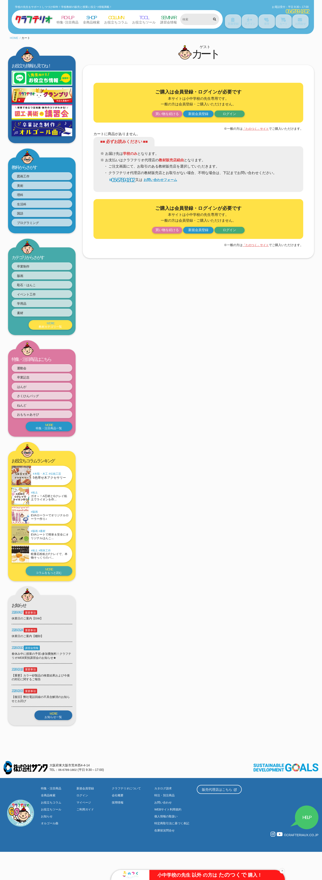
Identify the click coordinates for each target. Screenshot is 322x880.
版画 (22, 281)
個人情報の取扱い (166, 844)
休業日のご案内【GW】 (28, 643)
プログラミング (31, 226)
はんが (24, 399)
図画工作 (26, 174)
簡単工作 (47, 573)
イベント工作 (29, 301)
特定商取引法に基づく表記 (173, 851)
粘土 (37, 509)
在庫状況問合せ (165, 858)
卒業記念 (26, 389)
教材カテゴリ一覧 (49, 334)
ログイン (235, 111)
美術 (22, 185)
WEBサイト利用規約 (168, 837)
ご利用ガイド (85, 837)
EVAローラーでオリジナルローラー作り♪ (50, 536)
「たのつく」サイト (255, 126)
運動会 (24, 378)
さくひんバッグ (31, 409)
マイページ (84, 829)
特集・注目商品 (52, 815)
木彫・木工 (41, 489)
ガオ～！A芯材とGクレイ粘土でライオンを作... (50, 515)
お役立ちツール (52, 837)
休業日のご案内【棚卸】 (29, 661)
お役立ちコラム (52, 829)
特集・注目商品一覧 (47, 442)
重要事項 (30, 636)
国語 (22, 215)
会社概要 (118, 822)
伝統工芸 (55, 489)
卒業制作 (26, 270)
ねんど (24, 419)
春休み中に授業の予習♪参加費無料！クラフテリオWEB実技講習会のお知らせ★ (41, 680)
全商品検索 (49, 822)
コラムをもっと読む (47, 595)
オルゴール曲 (50, 851)
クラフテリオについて (127, 815)
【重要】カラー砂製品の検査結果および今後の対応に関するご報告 (41, 702)
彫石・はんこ (29, 291)
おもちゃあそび (31, 430)
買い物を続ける (161, 111)
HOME (14, 35)
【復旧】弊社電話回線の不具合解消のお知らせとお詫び (41, 725)
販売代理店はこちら (219, 816)
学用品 (24, 311)
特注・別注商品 (165, 822)
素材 (22, 322)
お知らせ (47, 844)
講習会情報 (31, 672)
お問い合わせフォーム (163, 178)
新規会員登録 (198, 111)
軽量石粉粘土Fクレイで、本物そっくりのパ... (50, 578)
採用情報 (118, 829)
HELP (305, 843)
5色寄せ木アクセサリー (49, 493)
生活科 (24, 205)
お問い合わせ (163, 829)
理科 (22, 195)
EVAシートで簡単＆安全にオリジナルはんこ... (50, 557)
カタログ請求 (163, 815)
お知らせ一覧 (52, 741)
